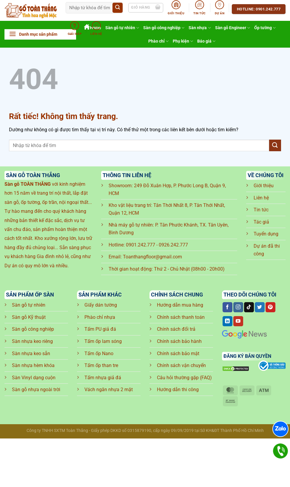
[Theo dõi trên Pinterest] (270, 307)
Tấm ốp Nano (98, 353)
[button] (40, 34)
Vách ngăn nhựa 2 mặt (108, 389)
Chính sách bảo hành (179, 341)
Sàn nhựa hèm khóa (33, 365)
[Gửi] (117, 8)
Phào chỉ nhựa (99, 317)
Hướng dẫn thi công (178, 389)
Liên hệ (261, 198)
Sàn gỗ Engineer (232, 28)
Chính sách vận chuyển (181, 365)
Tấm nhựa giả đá (102, 377)
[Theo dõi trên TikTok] (249, 307)
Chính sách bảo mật (178, 353)
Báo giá (206, 41)
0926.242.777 (173, 245)
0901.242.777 (140, 245)
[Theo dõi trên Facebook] (227, 307)
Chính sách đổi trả (176, 329)
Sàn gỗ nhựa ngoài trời (36, 389)
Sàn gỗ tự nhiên (28, 305)
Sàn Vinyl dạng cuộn (33, 377)
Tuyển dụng (266, 234)
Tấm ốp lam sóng (103, 341)
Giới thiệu (264, 185)
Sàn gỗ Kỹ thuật (29, 317)
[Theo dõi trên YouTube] (238, 321)
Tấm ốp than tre (101, 365)
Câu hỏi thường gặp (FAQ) (184, 377)
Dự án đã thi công (267, 250)
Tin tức (261, 210)
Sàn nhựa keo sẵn (31, 353)
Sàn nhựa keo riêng (32, 341)
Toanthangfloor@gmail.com (152, 257)
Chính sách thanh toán (181, 317)
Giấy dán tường (100, 305)
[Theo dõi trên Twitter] (260, 307)
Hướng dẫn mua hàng (180, 305)
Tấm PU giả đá (100, 329)
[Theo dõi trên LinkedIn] (227, 321)
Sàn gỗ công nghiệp (33, 329)
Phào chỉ (158, 41)
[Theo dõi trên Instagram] (238, 307)
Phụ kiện (183, 41)
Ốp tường (265, 28)
